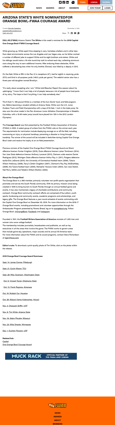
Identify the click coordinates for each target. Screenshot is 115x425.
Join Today (95, 8)
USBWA (94, 2)
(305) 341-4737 (8, 33)
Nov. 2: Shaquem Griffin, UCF (15, 305)
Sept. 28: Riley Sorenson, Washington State (21, 274)
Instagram (45, 211)
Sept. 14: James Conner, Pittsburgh (17, 262)
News (39, 8)
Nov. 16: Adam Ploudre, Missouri (16, 318)
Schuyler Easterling (14, 28)
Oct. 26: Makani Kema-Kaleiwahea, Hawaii (21, 299)
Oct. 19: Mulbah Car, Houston (15, 293)
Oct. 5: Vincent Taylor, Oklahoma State (20, 281)
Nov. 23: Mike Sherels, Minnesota (17, 324)
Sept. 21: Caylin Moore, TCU (14, 268)
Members (74, 8)
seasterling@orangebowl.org (12, 31)
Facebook (32, 211)
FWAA (82, 2)
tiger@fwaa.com (12, 237)
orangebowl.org (60, 208)
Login (107, 8)
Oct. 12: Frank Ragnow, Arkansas (18, 287)
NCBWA (106, 2)
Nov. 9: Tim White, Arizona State (16, 312)
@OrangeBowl (21, 211)
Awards (50, 8)
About (61, 8)
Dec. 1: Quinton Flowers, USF (15, 330)
